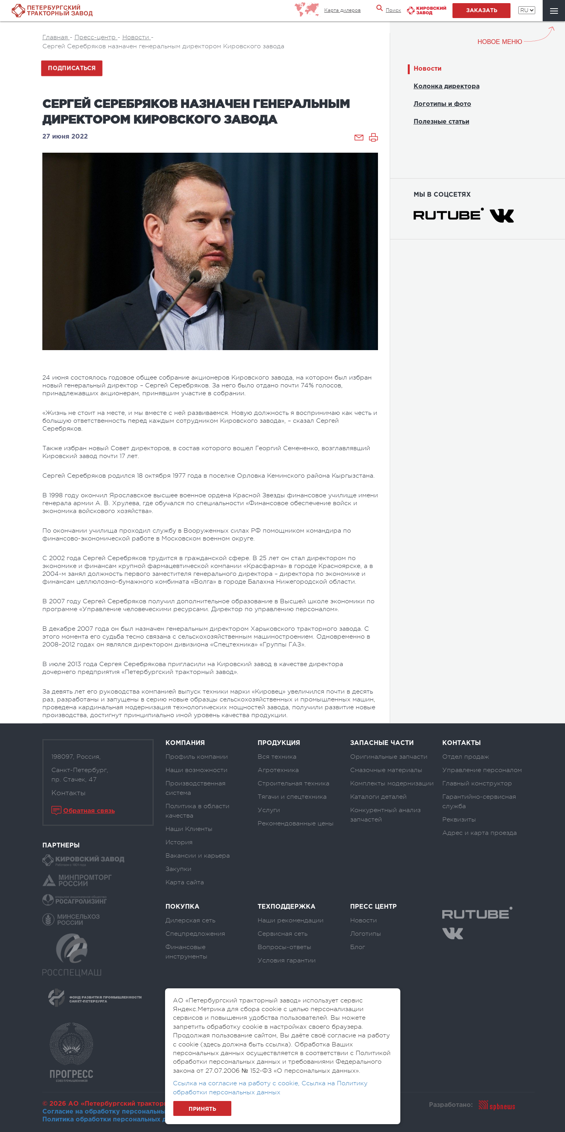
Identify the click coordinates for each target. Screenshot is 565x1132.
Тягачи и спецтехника (292, 796)
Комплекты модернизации (392, 783)
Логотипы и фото (442, 104)
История (179, 842)
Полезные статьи (441, 122)
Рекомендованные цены (296, 823)
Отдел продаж (465, 756)
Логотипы (365, 933)
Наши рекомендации (290, 920)
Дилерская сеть (190, 920)
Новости (427, 69)
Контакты (68, 793)
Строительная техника (293, 783)
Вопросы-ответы (284, 947)
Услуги (269, 810)
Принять (202, 1109)
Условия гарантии (287, 960)
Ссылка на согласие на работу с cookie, (237, 1083)
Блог (357, 947)
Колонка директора (447, 86)
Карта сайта (184, 882)
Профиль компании (196, 756)
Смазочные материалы (386, 770)
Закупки (178, 869)
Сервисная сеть (282, 933)
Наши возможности (196, 770)
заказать (481, 10)
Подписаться (71, 68)
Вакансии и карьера (197, 855)
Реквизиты (459, 819)
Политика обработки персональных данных (114, 1120)
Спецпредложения (195, 933)
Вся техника (277, 756)
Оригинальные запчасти (388, 756)
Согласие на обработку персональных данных (118, 1112)
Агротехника (278, 770)
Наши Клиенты (189, 829)
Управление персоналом (482, 770)
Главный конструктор (477, 783)
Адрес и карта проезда (479, 832)
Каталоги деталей (378, 796)
